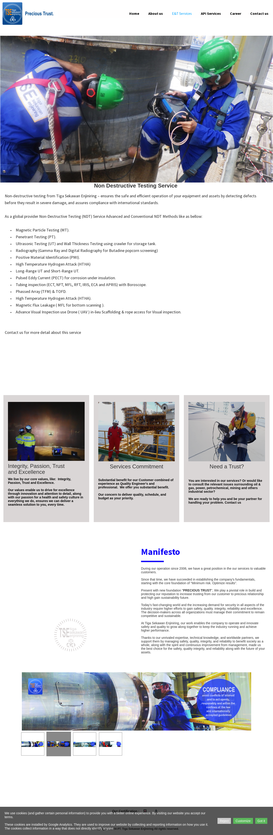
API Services (211, 13)
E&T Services (182, 13)
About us (155, 13)
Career (235, 13)
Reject (224, 821)
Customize (242, 821)
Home (134, 13)
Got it (261, 821)
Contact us (259, 13)
